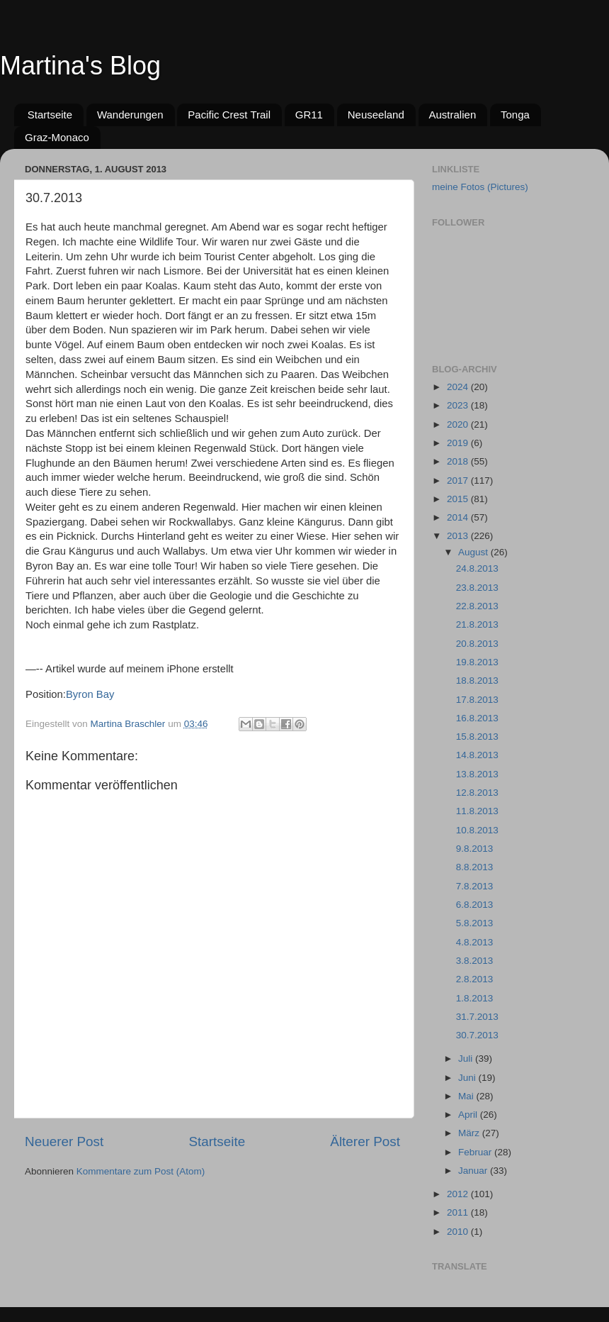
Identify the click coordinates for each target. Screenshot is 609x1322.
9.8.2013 (475, 848)
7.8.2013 (475, 886)
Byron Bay (90, 694)
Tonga (515, 115)
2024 (459, 387)
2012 (459, 1194)
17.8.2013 (477, 699)
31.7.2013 (477, 1016)
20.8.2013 (477, 643)
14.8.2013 (477, 755)
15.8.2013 (477, 736)
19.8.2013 (477, 662)
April (469, 1114)
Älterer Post (365, 1141)
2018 (459, 461)
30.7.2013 (477, 1035)
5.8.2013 (475, 923)
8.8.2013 (475, 867)
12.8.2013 (477, 792)
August (474, 552)
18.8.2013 (477, 680)
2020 (459, 424)
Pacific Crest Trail (229, 115)
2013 (459, 536)
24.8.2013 (477, 568)
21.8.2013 (477, 624)
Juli (466, 1058)
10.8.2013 (477, 830)
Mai (467, 1096)
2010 (459, 1231)
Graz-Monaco (57, 137)
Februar (476, 1152)
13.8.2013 (477, 774)
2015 (459, 499)
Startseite (50, 115)
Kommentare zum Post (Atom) (140, 1171)
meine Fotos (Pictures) (480, 187)
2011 (459, 1212)
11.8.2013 (477, 811)
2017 (459, 480)
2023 (459, 405)
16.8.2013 (477, 718)
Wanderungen (130, 115)
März (470, 1133)
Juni (468, 1077)
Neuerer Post (64, 1141)
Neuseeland (376, 115)
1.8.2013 (475, 998)
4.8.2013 (475, 942)
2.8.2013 (475, 979)
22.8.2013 (477, 606)
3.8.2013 (475, 960)
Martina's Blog (80, 65)
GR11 (309, 115)
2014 (459, 517)
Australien (453, 115)
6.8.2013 (475, 904)
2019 (459, 443)
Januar (474, 1170)
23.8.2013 (477, 587)
